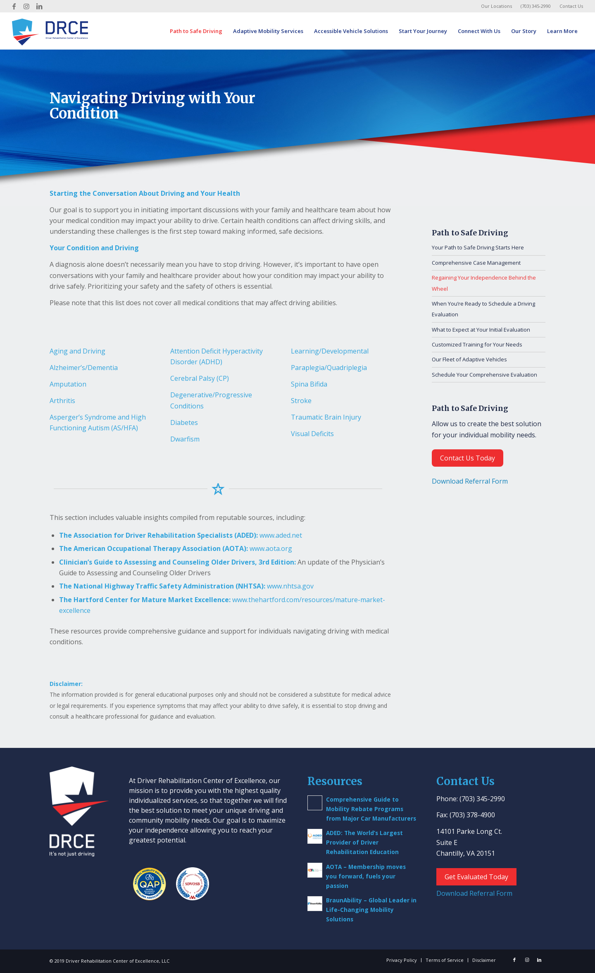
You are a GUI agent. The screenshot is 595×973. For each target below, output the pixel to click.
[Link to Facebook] (14, 6)
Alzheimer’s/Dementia (84, 367)
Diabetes (184, 422)
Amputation (68, 384)
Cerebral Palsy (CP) (199, 378)
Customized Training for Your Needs (477, 344)
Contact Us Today (467, 458)
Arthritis (62, 400)
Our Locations (496, 6)
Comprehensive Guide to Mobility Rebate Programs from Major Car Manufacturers (371, 808)
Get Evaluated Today (476, 876)
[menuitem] (496, 6)
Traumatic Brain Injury (326, 417)
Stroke (301, 400)
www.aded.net (280, 535)
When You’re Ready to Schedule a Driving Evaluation (483, 309)
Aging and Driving (77, 351)
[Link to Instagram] (27, 6)
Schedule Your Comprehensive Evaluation (484, 374)
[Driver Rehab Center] (50, 31)
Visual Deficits (312, 433)
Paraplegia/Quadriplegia (329, 367)
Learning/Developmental (330, 351)
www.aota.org (271, 548)
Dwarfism (185, 439)
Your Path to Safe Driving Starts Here (478, 247)
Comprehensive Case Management (476, 262)
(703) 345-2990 (536, 6)
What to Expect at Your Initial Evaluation (481, 329)
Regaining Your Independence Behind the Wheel (484, 283)
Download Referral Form (470, 481)
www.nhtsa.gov (290, 586)
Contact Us (571, 6)
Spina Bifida (309, 384)
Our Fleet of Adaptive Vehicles (469, 359)
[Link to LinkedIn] (39, 6)
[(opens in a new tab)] (314, 836)
